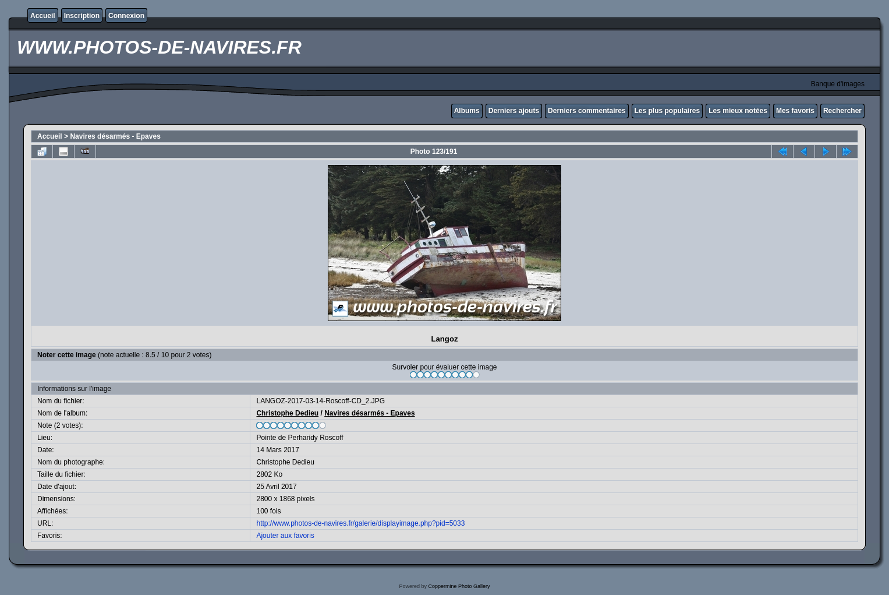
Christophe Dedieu (287, 413)
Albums (467, 111)
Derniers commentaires (586, 111)
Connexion (126, 16)
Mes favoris (795, 111)
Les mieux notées (738, 111)
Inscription (82, 16)
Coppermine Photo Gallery (459, 586)
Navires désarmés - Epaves (115, 136)
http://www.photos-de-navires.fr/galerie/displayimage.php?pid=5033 (360, 523)
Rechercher (842, 111)
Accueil (42, 16)
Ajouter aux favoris (285, 535)
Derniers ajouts (513, 111)
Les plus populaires (667, 111)
